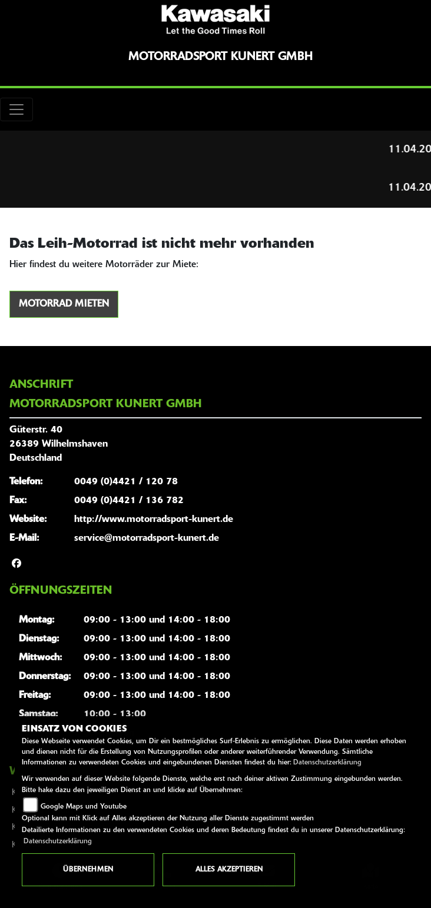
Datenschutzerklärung (327, 762)
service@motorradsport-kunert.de (146, 538)
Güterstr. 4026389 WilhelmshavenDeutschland (58, 444)
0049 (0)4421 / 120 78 (126, 482)
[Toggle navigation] (16, 109)
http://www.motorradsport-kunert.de (153, 519)
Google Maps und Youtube (84, 806)
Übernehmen (88, 869)
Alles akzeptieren (229, 869)
